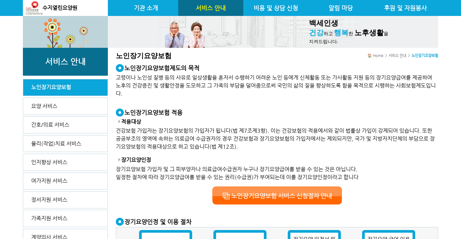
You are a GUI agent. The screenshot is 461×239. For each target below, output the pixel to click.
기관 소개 (146, 8)
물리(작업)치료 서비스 (56, 143)
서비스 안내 (211, 8)
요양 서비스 (44, 106)
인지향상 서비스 (49, 162)
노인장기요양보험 (51, 87)
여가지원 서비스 (49, 181)
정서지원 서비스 (49, 200)
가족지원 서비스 (49, 218)
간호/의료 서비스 (50, 124)
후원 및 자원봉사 (405, 8)
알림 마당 (341, 8)
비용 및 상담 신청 (276, 8)
